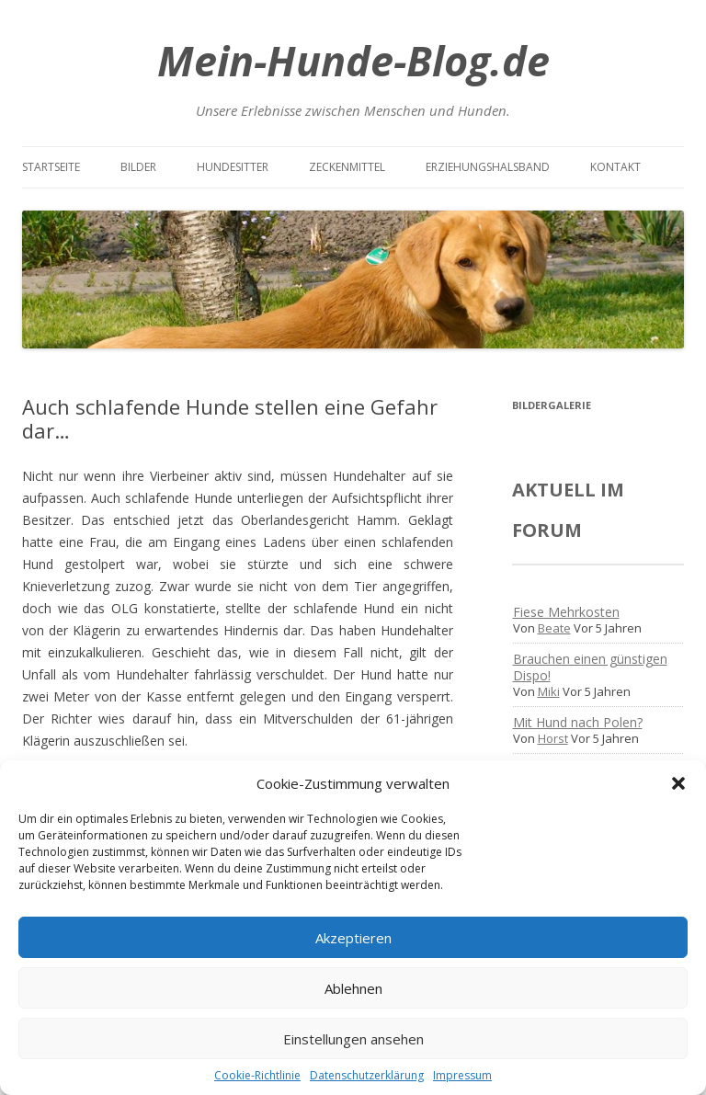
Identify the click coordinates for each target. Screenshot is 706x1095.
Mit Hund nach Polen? (578, 722)
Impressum (462, 1075)
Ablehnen (353, 988)
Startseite (51, 167)
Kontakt (615, 167)
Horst (553, 738)
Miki (549, 691)
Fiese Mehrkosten (566, 612)
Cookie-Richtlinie (257, 1075)
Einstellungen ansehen (353, 1039)
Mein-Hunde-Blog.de (353, 60)
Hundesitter (232, 167)
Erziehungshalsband (488, 167)
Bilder (138, 167)
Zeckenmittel (347, 167)
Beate (554, 628)
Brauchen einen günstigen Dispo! (590, 667)
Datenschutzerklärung (367, 1075)
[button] (678, 783)
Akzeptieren (353, 938)
